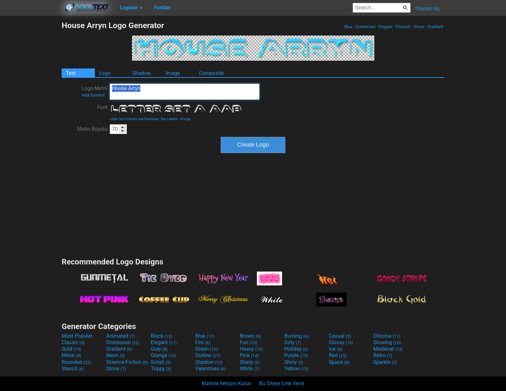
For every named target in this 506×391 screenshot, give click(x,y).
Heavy (251, 349)
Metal (71, 355)
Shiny (293, 362)
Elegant (386, 26)
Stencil (73, 368)
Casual (340, 336)
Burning (296, 336)
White (249, 368)
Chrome (386, 336)
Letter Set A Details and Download (134, 119)
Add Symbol (93, 95)
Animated (120, 336)
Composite (211, 73)
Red (338, 355)
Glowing (387, 342)
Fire (202, 342)
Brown (250, 336)
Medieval (388, 349)
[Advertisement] (30, 117)
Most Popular (77, 336)
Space (339, 362)
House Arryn (184, 92)
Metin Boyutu (92, 129)
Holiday (296, 349)
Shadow (141, 73)
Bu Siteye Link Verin (281, 383)
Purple (296, 355)
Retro (382, 355)
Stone (419, 26)
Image (173, 73)
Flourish (403, 26)
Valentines (210, 368)
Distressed (365, 26)
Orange (163, 355)
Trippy (161, 368)
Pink (249, 355)
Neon (115, 355)
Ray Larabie (169, 119)
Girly (292, 342)
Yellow (296, 368)
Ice (335, 349)
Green (206, 349)
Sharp (250, 362)
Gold (71, 349)
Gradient (435, 26)
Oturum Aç (427, 8)
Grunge (185, 119)
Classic (73, 342)
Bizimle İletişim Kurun (226, 383)
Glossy (341, 342)
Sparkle (385, 362)
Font (102, 107)
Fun (248, 342)
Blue (348, 26)
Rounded (76, 362)
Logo (105, 73)
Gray (159, 349)
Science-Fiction (127, 362)
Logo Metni (94, 91)
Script (161, 362)
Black (161, 336)
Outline (207, 355)
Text (71, 73)
